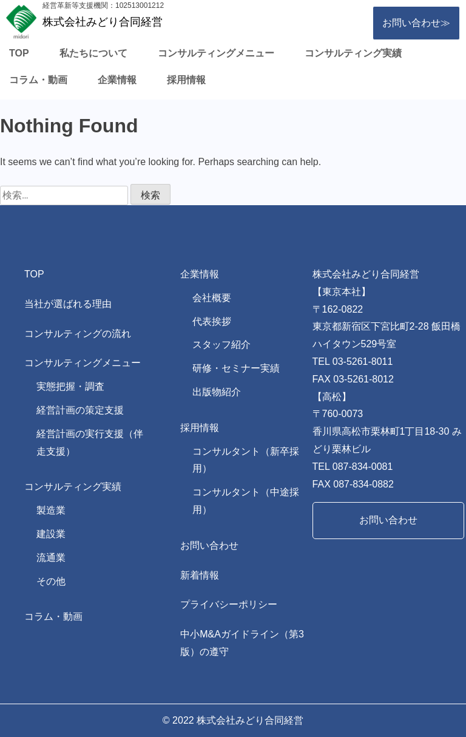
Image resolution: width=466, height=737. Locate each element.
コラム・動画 (38, 80)
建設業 (51, 534)
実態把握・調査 (70, 386)
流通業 (51, 557)
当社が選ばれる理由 (68, 304)
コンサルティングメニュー (216, 53)
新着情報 (199, 575)
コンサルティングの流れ (77, 333)
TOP (19, 53)
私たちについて (93, 53)
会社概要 (211, 298)
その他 (51, 581)
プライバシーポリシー (228, 604)
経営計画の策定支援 (80, 410)
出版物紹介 (216, 392)
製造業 (51, 510)
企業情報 (117, 80)
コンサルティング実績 (353, 53)
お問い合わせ (209, 545)
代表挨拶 (211, 321)
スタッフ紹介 (221, 344)
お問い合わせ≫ (416, 23)
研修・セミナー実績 (236, 368)
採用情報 (186, 80)
